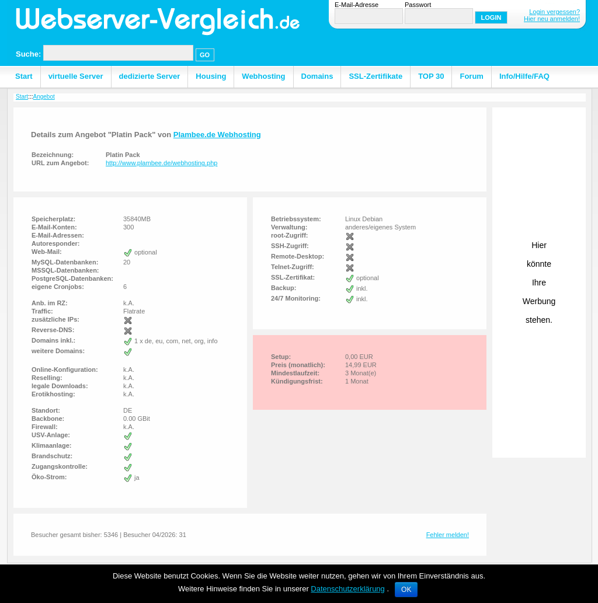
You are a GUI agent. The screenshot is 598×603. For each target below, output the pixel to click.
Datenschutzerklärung (347, 588)
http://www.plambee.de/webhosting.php (161, 162)
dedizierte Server (149, 76)
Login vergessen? (554, 11)
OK (406, 589)
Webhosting (263, 76)
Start (24, 76)
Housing (211, 76)
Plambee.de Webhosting (217, 134)
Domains (317, 76)
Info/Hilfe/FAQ (524, 76)
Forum (471, 76)
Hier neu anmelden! (552, 18)
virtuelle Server (75, 76)
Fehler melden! (447, 534)
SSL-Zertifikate (375, 76)
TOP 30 (431, 76)
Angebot (43, 96)
